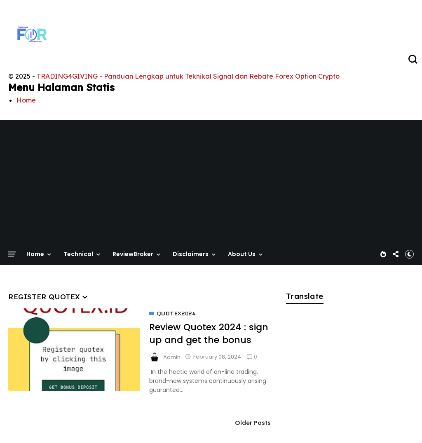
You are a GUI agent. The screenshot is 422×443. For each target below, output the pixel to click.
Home (26, 100)
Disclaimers (191, 254)
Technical (78, 254)
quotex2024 (176, 314)
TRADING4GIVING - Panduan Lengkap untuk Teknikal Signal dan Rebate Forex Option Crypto (188, 76)
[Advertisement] (211, 187)
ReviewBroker (133, 254)
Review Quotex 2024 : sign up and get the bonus (208, 333)
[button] (409, 254)
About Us (242, 254)
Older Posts (253, 423)
